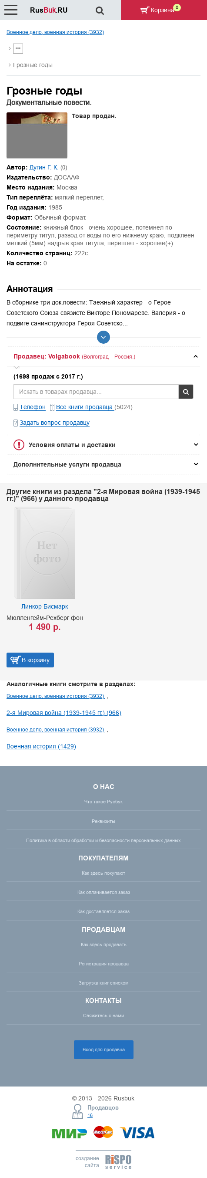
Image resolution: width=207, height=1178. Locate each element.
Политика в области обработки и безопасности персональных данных (103, 840)
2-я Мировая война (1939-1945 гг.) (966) (64, 712)
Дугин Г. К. (44, 167)
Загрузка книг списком (104, 983)
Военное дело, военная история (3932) (55, 32)
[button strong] (103, 356)
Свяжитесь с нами (103, 1015)
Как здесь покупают (103, 873)
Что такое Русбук (103, 802)
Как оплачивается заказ (103, 892)
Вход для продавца (104, 1049)
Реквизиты (103, 821)
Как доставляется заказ (103, 911)
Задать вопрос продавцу (55, 422)
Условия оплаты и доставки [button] (72, 444)
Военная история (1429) (41, 746)
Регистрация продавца (104, 964)
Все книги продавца (85, 406)
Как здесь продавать (104, 944)
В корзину (36, 660)
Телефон (33, 406)
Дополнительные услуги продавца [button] (67, 464)
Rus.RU (49, 10)
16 (90, 1115)
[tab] (103, 356)
